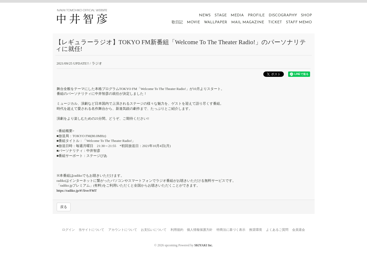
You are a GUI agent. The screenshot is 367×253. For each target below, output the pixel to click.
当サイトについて (91, 230)
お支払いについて (154, 230)
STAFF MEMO (299, 22)
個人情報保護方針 (200, 230)
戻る (63, 207)
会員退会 (298, 230)
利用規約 (177, 230)
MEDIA (237, 15)
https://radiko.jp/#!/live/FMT (77, 190)
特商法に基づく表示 (231, 230)
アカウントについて (122, 230)
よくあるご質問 (277, 230)
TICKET (275, 22)
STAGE (221, 15)
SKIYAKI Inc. (203, 245)
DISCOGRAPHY (283, 15)
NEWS (205, 15)
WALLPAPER (215, 22)
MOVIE (193, 22)
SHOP (306, 15)
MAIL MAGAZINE (247, 22)
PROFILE (256, 15)
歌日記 (177, 22)
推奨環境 (255, 230)
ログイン (68, 230)
